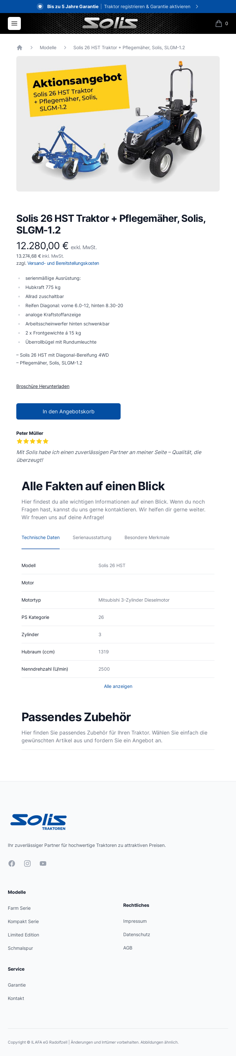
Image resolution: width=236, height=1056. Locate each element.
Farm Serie (19, 908)
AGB (127, 947)
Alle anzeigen (118, 686)
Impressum (135, 921)
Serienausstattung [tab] (92, 537)
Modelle (48, 47)
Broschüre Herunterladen (42, 386)
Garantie (17, 985)
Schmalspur (20, 948)
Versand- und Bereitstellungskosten (63, 263)
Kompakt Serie (23, 921)
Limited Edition (23, 934)
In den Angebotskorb (69, 411)
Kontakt (16, 998)
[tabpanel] (118, 124)
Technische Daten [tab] (41, 537)
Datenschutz (136, 934)
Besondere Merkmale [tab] (147, 537)
